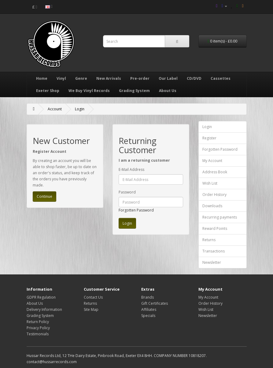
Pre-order (139, 78)
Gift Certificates (154, 303)
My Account (212, 160)
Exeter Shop (47, 90)
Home (41, 78)
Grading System (134, 90)
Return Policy (38, 321)
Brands (147, 297)
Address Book (214, 172)
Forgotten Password (136, 210)
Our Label (168, 78)
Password (127, 192)
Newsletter (211, 262)
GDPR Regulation (41, 297)
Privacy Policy (38, 327)
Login (79, 109)
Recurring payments (219, 217)
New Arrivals (108, 78)
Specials (148, 315)
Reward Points (214, 228)
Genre (81, 78)
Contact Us (93, 297)
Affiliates (148, 309)
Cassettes (221, 78)
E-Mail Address (131, 169)
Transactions (213, 251)
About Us (167, 90)
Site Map (91, 309)
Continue (44, 196)
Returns (209, 239)
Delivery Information (44, 309)
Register (209, 138)
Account (55, 109)
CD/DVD (194, 78)
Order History (214, 194)
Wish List (209, 183)
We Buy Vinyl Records (89, 90)
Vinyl (61, 78)
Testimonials (38, 334)
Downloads (212, 205)
